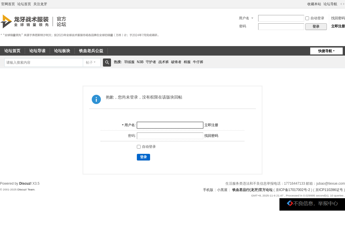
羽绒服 (129, 62)
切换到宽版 (342, 4)
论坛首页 (24, 4)
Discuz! (25, 183)
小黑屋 (222, 190)
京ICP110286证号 (329, 190)
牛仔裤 (198, 62)
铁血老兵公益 (91, 50)
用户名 (244, 18)
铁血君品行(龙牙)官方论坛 (252, 190)
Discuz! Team (25, 189)
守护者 (151, 62)
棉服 (187, 62)
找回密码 (338, 18)
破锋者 (176, 62)
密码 (242, 26)
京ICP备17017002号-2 (293, 190)
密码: (132, 136)
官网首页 (8, 4)
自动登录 (314, 18)
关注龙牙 (40, 4)
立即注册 (338, 26)
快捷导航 (325, 51)
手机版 (208, 190)
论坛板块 (62, 50)
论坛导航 (330, 4)
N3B (140, 62)
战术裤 (163, 62)
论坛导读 (37, 50)
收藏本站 (314, 4)
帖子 (89, 62)
